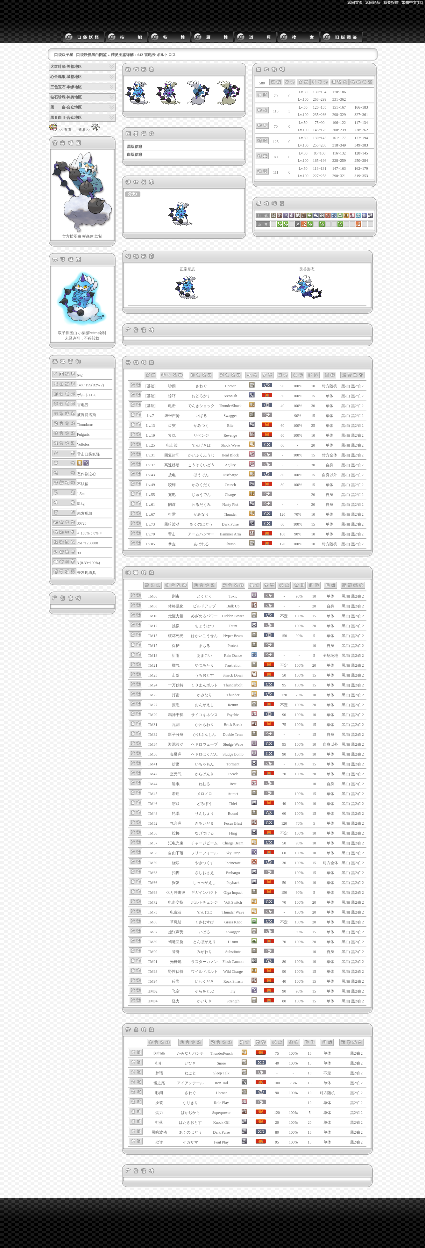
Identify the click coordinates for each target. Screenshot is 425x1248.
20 (313, 445)
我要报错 (391, 2)
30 (313, 406)
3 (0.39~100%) (88, 563)
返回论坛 (372, 2)
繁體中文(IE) (412, 2)
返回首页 (355, 2)
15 (313, 396)
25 (313, 425)
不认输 (83, 484)
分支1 (133, 194)
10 (313, 386)
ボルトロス (86, 395)
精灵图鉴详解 (122, 55)
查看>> (89, 129)
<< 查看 (60, 129)
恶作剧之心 (86, 474)
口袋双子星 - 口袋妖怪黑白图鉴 (80, 55)
